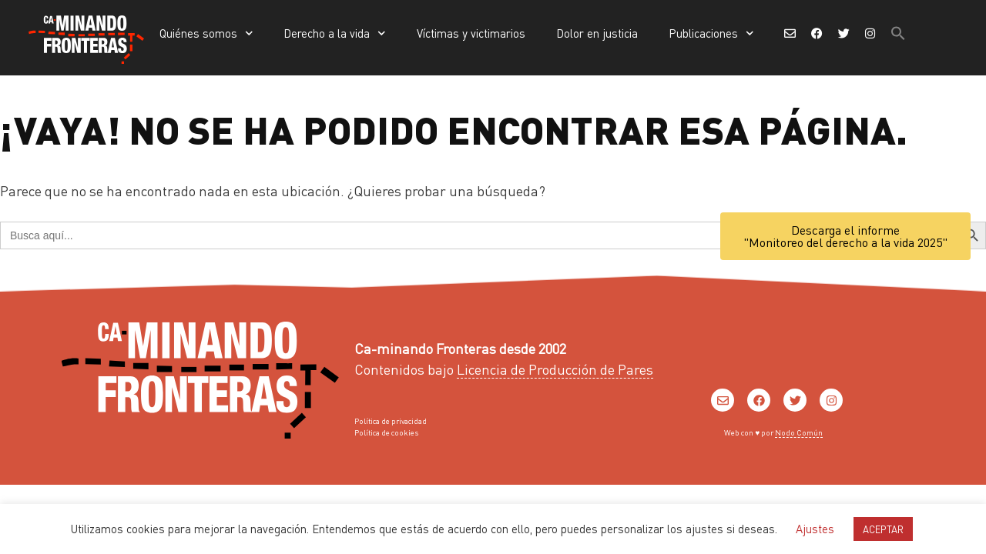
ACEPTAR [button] (883, 529)
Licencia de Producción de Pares (555, 369)
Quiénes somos (206, 33)
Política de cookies (386, 432)
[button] (898, 33)
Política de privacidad (390, 421)
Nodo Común (799, 432)
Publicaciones (711, 33)
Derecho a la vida (334, 33)
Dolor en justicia (597, 33)
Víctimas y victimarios (471, 33)
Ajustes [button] (815, 528)
